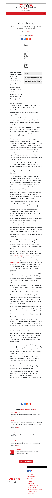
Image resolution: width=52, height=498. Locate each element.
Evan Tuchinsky (27, 31)
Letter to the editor (31, 476)
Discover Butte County (33, 485)
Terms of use (31, 495)
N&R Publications (32, 487)
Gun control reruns (16, 412)
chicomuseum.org (15, 262)
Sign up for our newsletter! (26, 461)
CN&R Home (31, 481)
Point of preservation (17, 440)
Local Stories (28, 19)
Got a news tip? (30, 478)
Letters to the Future (32, 491)
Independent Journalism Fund (35, 489)
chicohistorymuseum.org (22, 256)
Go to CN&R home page (26, 8)
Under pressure (15, 432)
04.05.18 (22, 19)
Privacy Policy (31, 493)
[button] (44, 14)
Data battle (18, 449)
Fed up (12, 420)
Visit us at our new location (36, 467)
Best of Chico (31, 483)
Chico (18, 19)
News (33, 19)
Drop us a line (30, 474)
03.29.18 (17, 435)
